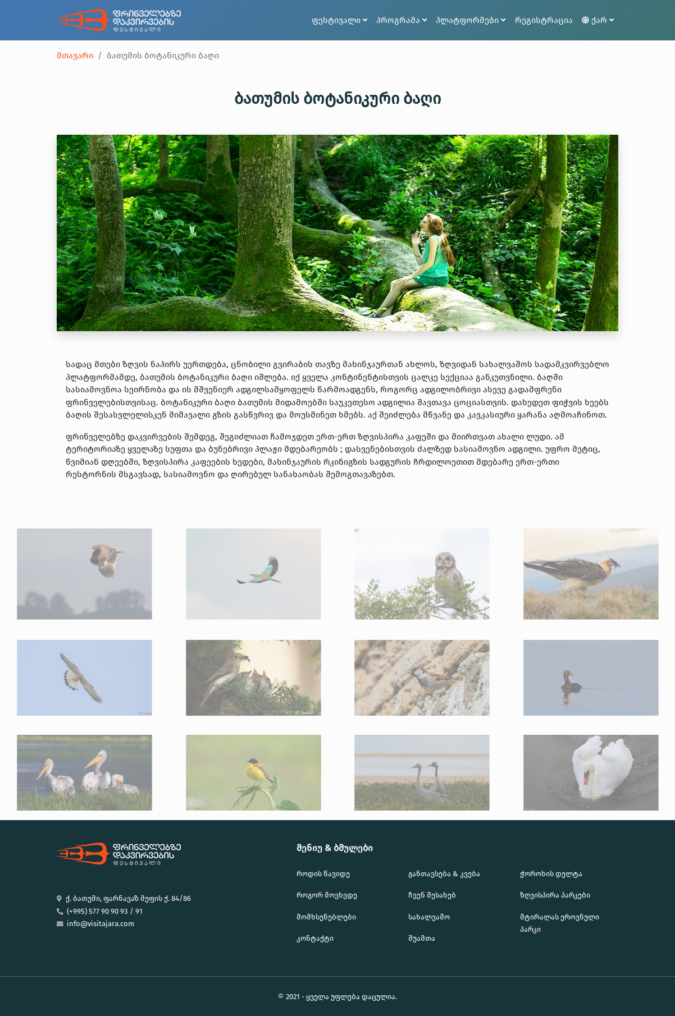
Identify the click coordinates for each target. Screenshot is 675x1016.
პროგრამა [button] (401, 20)
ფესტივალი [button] (339, 20)
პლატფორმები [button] (470, 20)
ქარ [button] (598, 20)
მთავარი (75, 56)
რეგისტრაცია (544, 20)
